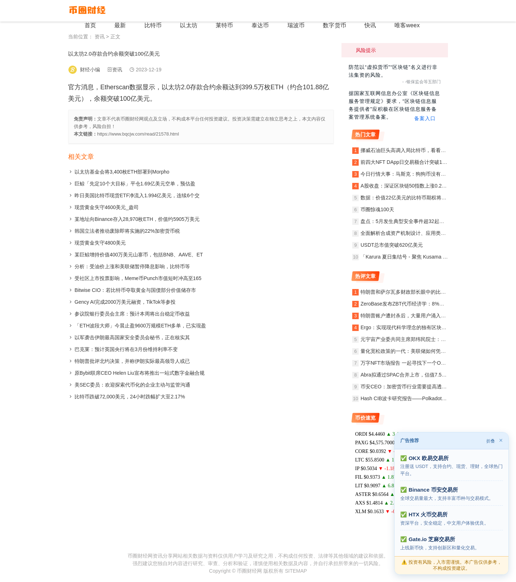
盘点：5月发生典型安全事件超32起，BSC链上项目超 (419, 221)
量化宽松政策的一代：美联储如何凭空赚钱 (408, 351)
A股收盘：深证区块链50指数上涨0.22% (404, 186)
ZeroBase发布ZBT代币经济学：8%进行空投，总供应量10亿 (427, 304)
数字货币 (341, 11)
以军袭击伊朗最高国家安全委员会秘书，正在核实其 (132, 337)
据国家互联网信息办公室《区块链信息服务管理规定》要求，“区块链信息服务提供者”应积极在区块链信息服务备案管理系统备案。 (395, 105)
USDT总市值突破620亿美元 (391, 245)
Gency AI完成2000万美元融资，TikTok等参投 (125, 302)
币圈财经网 (249, 571)
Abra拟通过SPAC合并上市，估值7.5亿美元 (408, 375)
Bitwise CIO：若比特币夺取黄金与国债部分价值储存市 (135, 290)
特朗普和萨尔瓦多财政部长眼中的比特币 (405, 292)
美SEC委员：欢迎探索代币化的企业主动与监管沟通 (132, 385)
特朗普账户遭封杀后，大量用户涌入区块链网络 (413, 315)
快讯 (372, 11)
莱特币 (243, 11)
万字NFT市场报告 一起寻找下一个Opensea (408, 363)
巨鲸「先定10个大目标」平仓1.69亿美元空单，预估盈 (135, 183)
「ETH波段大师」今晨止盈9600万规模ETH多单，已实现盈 (140, 325)
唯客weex (405, 11)
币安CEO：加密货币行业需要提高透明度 (406, 386)
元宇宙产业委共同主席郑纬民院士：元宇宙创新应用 (418, 339)
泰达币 (275, 11)
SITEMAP (296, 571)
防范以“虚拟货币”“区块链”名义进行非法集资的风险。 (393, 71)
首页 (126, 11)
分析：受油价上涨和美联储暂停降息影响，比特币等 (132, 266)
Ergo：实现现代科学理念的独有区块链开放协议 (413, 327)
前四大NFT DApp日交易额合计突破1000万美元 (412, 162)
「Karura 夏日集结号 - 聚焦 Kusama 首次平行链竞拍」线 (424, 257)
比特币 (180, 11)
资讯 (100, 36)
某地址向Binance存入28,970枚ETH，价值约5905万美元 (137, 219)
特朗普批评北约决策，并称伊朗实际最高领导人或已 (132, 361)
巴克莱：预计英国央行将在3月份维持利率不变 (126, 349)
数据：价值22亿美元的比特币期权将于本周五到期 (416, 197)
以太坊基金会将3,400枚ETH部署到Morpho (122, 172)
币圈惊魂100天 (377, 209)
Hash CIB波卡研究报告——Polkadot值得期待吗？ (416, 398)
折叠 (490, 441)
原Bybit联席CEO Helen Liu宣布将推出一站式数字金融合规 (140, 373)
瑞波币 (306, 11)
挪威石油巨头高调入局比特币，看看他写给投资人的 (418, 150)
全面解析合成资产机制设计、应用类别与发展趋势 (415, 233)
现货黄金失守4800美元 (100, 243)
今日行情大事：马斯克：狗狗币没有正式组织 (410, 174)
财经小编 (90, 69)
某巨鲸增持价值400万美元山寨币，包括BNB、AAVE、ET (139, 254)
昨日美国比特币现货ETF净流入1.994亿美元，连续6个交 (137, 195)
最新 (152, 11)
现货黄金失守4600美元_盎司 (107, 207)
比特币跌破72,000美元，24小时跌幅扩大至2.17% (130, 396)
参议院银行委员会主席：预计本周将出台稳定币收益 (132, 314)
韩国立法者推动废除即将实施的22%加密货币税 (127, 231)
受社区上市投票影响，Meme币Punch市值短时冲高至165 (138, 278)
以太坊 (212, 11)
